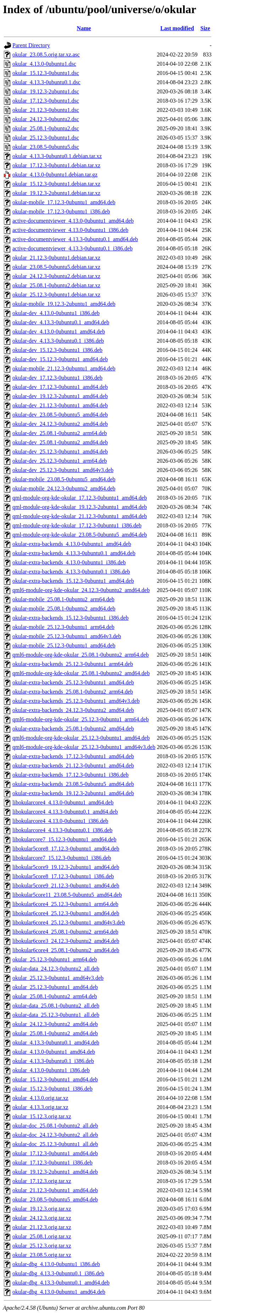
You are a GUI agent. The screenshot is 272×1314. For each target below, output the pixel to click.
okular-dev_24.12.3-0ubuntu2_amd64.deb (60, 424)
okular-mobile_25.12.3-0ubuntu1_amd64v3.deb (66, 636)
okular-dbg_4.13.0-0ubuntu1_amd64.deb (58, 1292)
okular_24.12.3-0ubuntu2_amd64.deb (55, 1024)
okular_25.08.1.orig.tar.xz (41, 1236)
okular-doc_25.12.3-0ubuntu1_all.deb (55, 1144)
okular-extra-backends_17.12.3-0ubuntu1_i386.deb (70, 775)
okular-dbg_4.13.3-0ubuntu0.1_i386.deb (58, 1273)
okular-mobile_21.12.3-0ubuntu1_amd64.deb (63, 368)
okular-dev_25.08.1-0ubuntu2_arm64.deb (59, 433)
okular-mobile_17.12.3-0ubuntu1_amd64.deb (63, 202)
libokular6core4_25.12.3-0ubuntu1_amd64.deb (65, 913)
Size (205, 28)
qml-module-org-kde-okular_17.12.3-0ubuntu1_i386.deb (77, 525)
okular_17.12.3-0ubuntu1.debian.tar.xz (56, 165)
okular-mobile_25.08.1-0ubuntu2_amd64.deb (63, 609)
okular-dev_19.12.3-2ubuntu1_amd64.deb (60, 396)
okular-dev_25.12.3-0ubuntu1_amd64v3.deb (62, 470)
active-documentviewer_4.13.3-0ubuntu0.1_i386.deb (72, 248)
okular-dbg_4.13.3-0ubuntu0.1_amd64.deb (60, 1283)
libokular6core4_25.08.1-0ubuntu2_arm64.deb (65, 932)
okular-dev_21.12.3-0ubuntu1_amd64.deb (60, 405)
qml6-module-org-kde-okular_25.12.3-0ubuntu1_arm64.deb (80, 719)
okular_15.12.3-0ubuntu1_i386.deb (52, 1089)
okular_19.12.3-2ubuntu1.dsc (45, 91)
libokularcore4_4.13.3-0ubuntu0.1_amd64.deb (65, 812)
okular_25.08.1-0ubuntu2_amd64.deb (55, 1033)
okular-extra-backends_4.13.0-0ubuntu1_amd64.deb (71, 544)
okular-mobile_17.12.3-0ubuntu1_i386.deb (61, 211)
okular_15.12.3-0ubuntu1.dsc (45, 73)
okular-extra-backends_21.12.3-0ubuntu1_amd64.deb (73, 765)
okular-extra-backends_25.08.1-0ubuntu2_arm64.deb (72, 692)
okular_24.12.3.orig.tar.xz (41, 1218)
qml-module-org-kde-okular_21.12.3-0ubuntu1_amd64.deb (79, 516)
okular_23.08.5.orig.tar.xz (41, 1255)
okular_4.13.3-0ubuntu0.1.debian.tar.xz (57, 156)
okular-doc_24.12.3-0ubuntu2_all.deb (55, 1135)
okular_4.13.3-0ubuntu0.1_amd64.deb (55, 1042)
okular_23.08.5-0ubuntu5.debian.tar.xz (56, 267)
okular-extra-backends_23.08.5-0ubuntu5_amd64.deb (73, 784)
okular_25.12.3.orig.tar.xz (41, 1246)
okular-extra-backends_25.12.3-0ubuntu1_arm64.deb (72, 664)
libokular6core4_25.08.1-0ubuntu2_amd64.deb (65, 950)
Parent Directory (31, 45)
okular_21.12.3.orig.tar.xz (41, 1227)
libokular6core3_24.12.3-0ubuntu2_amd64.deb (65, 941)
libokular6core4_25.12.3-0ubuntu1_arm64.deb (65, 904)
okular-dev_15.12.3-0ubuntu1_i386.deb (57, 350)
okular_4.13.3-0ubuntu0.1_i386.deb (53, 1061)
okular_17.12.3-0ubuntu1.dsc (45, 101)
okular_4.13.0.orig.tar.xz (40, 1098)
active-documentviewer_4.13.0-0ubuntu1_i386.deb (70, 230)
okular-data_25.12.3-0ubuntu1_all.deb (55, 1015)
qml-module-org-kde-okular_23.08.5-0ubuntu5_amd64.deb (79, 535)
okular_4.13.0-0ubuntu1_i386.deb (51, 1070)
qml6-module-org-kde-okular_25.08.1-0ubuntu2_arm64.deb (80, 655)
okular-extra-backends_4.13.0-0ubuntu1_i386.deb (69, 562)
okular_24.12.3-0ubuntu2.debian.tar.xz (56, 276)
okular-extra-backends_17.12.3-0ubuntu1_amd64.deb (73, 756)
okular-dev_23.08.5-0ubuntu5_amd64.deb (60, 415)
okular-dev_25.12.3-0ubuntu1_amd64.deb (60, 452)
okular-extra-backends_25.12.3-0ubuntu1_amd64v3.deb (76, 701)
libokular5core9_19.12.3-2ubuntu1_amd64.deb (65, 867)
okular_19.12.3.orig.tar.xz (41, 1209)
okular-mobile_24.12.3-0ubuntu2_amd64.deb (63, 488)
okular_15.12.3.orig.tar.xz (41, 1116)
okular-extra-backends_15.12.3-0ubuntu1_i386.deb (70, 618)
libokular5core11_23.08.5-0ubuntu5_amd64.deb (67, 895)
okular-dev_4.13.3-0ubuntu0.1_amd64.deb (60, 322)
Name (84, 28)
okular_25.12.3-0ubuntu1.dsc (45, 138)
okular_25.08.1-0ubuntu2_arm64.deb (54, 996)
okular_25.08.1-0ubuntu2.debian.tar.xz (56, 285)
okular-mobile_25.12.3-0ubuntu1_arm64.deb (63, 627)
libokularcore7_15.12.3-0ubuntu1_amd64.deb (64, 839)
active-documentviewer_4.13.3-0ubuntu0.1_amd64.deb (75, 239)
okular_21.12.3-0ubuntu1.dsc (45, 110)
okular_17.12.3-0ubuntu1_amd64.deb (55, 1153)
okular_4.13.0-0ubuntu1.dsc (44, 64)
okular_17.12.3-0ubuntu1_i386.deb (52, 1163)
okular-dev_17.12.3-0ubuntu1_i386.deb (57, 378)
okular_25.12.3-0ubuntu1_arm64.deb (54, 959)
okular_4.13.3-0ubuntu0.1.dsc (46, 82)
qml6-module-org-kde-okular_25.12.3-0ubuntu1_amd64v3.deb (83, 747)
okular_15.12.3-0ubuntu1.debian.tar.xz (56, 184)
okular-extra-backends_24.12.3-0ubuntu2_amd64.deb (73, 710)
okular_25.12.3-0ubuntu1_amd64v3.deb (57, 978)
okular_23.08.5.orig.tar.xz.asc (46, 54)
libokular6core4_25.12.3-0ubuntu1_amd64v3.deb (68, 922)
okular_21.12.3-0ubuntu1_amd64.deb (55, 1190)
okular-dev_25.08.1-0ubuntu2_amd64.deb (60, 442)
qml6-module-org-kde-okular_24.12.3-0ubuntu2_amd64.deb (81, 590)
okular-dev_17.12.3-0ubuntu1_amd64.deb (60, 387)
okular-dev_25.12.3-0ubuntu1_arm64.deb (59, 461)
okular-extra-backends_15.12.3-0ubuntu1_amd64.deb (73, 581)
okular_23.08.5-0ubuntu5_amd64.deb (55, 1199)
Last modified (177, 28)
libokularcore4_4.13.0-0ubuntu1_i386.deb (60, 821)
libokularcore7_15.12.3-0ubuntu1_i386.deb (61, 858)
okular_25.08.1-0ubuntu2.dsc (45, 128)
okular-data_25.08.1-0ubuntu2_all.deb (55, 1006)
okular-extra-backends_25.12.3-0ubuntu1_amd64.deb (73, 682)
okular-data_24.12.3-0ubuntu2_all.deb (55, 969)
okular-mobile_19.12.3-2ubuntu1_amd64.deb (63, 304)
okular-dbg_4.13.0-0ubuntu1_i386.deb (56, 1264)
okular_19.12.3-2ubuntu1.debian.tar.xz (56, 193)
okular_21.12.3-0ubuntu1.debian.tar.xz (56, 258)
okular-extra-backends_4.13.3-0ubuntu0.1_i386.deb (71, 572)
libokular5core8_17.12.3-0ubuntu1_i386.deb (63, 876)
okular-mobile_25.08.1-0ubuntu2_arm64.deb (63, 599)
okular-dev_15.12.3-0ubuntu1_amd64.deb (60, 359)
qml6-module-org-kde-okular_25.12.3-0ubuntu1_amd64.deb (81, 738)
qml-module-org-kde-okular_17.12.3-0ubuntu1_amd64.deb (79, 498)
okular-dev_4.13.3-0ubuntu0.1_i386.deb (58, 341)
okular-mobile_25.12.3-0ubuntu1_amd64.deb (63, 645)
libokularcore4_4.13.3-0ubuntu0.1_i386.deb (62, 830)
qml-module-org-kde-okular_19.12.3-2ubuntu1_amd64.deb (79, 507)
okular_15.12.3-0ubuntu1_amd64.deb (55, 1079)
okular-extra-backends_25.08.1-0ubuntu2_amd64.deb (73, 729)
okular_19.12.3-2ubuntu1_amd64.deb (55, 1172)
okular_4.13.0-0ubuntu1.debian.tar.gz (54, 175)
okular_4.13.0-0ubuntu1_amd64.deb (53, 1052)
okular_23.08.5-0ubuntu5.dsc (45, 147)
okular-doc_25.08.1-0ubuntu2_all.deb (55, 1126)
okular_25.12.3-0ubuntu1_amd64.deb (55, 987)
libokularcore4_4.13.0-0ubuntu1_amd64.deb (63, 802)
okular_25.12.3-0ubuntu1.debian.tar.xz (56, 295)
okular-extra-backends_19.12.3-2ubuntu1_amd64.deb (73, 793)
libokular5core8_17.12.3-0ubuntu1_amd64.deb (65, 849)
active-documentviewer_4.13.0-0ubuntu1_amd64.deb (73, 221)
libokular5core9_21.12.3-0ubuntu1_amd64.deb (65, 886)
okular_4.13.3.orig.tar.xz (40, 1107)
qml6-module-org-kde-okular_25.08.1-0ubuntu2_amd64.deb (81, 673)
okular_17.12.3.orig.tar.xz (41, 1181)
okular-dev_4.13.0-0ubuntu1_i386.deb (56, 313)
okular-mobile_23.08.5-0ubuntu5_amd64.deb (63, 479)
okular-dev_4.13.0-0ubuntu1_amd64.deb (58, 331)
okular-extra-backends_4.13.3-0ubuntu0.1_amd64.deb (73, 553)
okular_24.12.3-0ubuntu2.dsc (45, 119)
